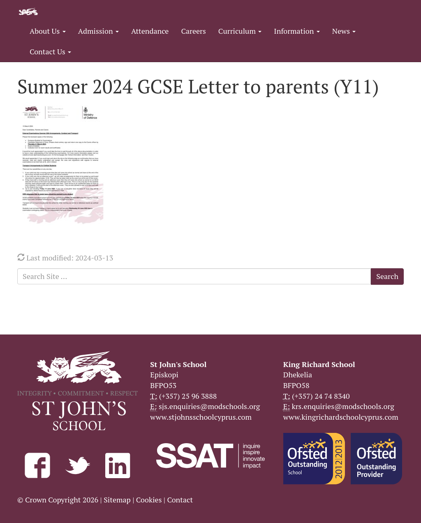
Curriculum (240, 31)
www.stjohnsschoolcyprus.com (201, 417)
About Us (48, 31)
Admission (98, 31)
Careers (193, 31)
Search (387, 276)
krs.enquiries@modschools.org (342, 406)
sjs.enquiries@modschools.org (209, 406)
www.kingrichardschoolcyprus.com (340, 417)
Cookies (149, 499)
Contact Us (50, 51)
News (344, 31)
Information (296, 31)
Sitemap (117, 499)
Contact (180, 499)
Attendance (150, 31)
